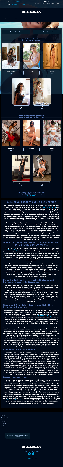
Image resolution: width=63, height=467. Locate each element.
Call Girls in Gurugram (46, 316)
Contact (26, 19)
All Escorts (12, 19)
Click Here (31, 196)
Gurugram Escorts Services (16, 400)
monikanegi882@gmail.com (47, 3)
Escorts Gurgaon (14, 250)
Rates (20, 19)
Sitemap (3, 423)
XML (2, 428)
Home (4, 19)
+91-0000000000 (18, 2)
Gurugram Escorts (49, 207)
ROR (2, 425)
